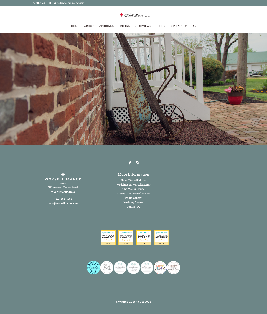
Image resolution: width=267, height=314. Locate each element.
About (89, 26)
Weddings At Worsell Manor (133, 184)
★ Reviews (143, 26)
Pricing (124, 26)
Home (75, 26)
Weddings (106, 26)
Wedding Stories (133, 202)
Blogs (160, 26)
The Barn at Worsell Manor (133, 193)
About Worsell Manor (133, 180)
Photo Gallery (133, 197)
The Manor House (133, 189)
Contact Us (179, 26)
